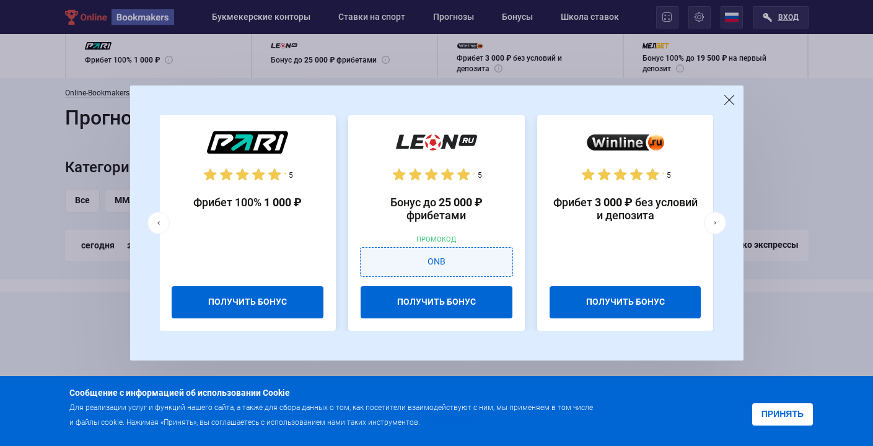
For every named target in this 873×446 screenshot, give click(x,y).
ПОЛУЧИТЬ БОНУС (247, 302)
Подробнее (447, 421)
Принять (782, 414)
